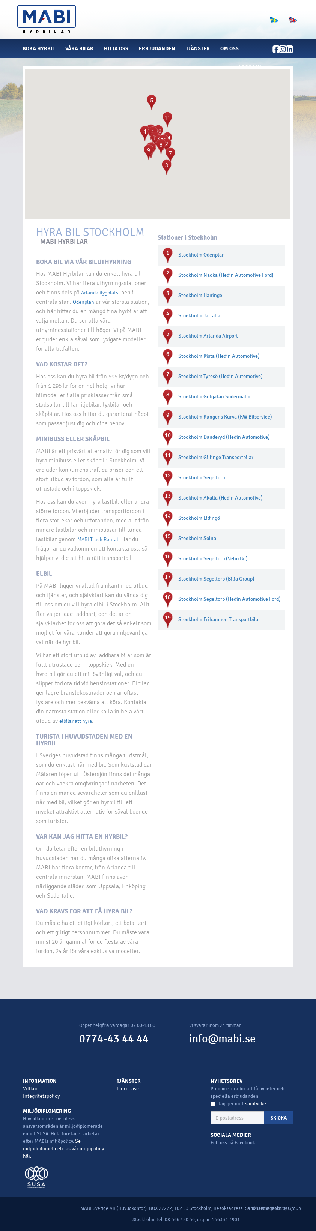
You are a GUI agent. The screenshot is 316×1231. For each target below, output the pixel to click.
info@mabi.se (222, 1038)
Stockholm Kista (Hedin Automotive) (219, 356)
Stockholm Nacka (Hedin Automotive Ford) (226, 275)
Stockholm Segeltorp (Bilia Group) (216, 579)
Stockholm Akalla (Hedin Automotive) (220, 498)
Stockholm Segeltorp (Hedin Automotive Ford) (229, 599)
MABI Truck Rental (97, 539)
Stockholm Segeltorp (201, 477)
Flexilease (128, 1088)
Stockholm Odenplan (201, 255)
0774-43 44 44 (114, 1038)
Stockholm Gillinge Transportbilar (215, 457)
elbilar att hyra (75, 721)
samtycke (255, 1103)
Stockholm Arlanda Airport (208, 336)
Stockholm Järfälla (199, 315)
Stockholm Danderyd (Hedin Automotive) (224, 437)
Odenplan (83, 302)
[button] (253, 67)
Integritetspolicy (41, 1096)
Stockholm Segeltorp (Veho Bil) (213, 558)
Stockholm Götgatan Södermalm (214, 396)
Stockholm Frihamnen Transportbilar (219, 619)
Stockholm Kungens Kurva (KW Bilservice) (225, 417)
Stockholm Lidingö (199, 518)
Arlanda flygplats (99, 293)
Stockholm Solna (197, 538)
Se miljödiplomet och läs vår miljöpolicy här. (63, 1148)
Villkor (30, 1088)
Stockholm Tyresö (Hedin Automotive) (220, 376)
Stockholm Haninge (200, 295)
